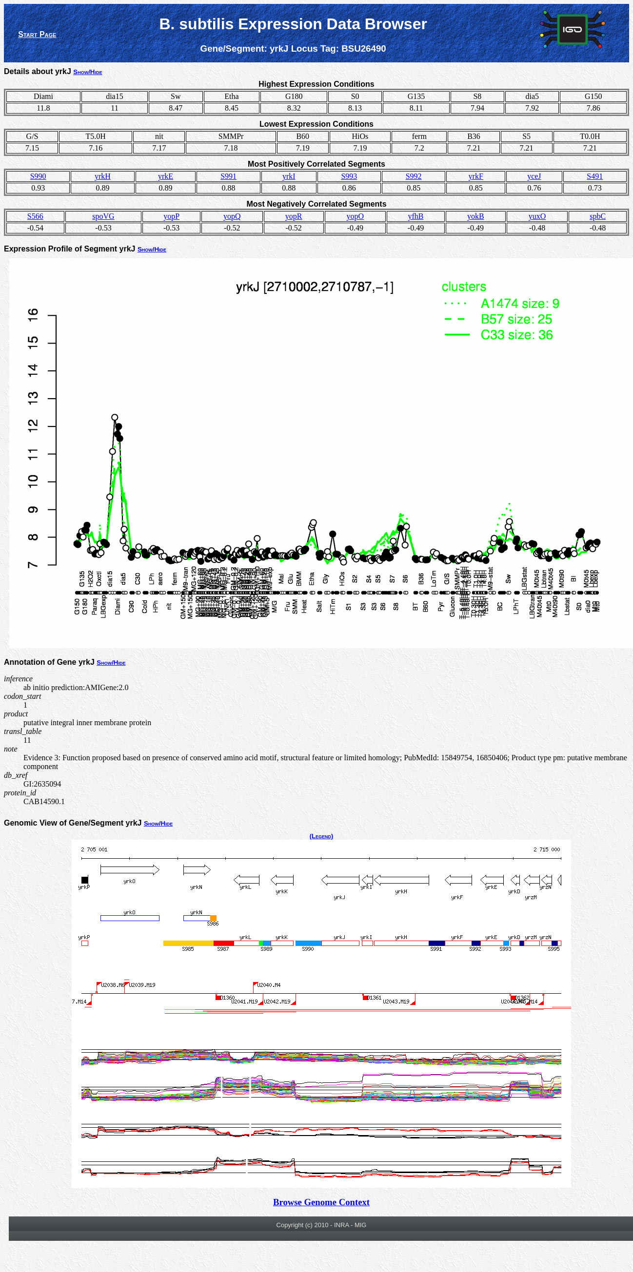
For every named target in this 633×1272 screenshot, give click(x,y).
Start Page (37, 34)
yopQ (232, 216)
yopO (355, 216)
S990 (38, 176)
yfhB (415, 216)
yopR (293, 216)
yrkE (165, 176)
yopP (171, 216)
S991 (228, 176)
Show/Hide (87, 72)
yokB (475, 216)
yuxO (537, 216)
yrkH (103, 176)
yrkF (476, 176)
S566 (35, 216)
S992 (414, 176)
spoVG (103, 216)
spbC (598, 216)
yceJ (534, 176)
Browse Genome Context (321, 1202)
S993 (349, 176)
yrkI (289, 176)
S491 (595, 176)
